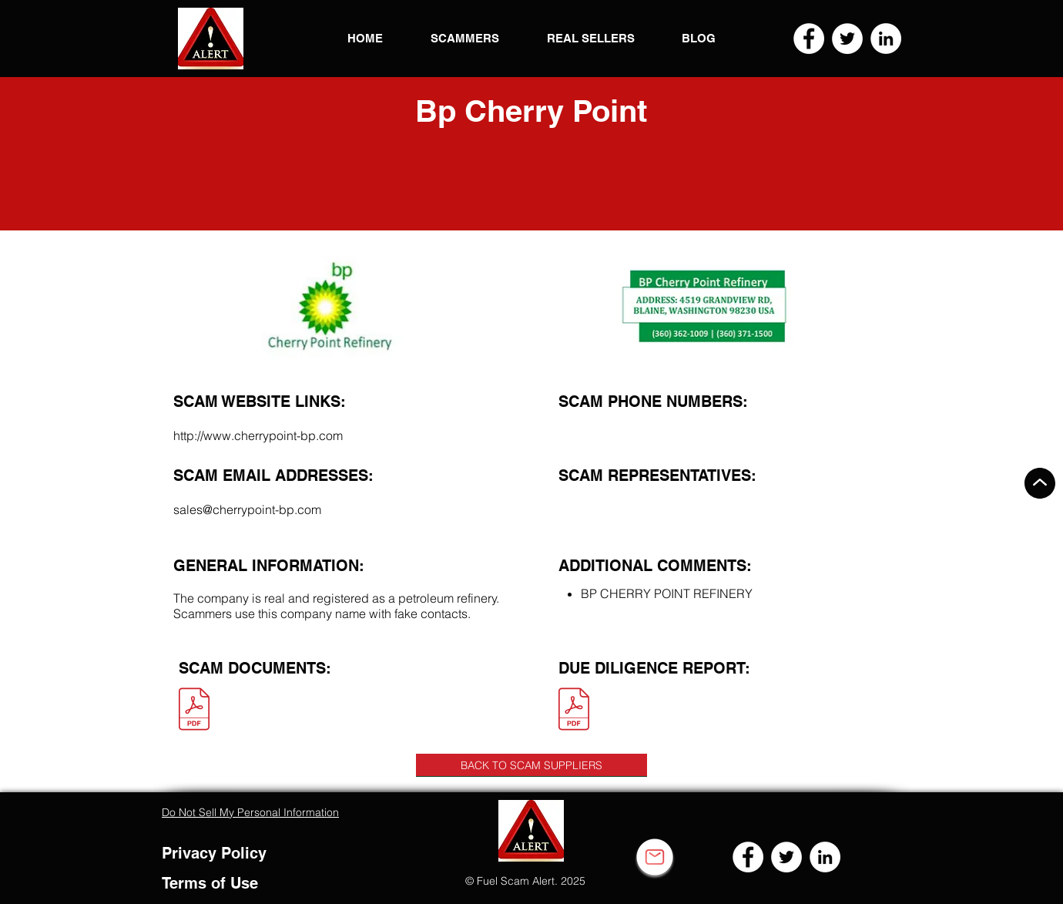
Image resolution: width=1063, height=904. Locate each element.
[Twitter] (847, 38)
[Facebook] (808, 38)
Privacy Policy (214, 853)
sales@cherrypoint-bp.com (247, 509)
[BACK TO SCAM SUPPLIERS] (531, 765)
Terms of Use (210, 883)
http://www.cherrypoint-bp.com (258, 435)
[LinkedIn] (885, 38)
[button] (210, 38)
